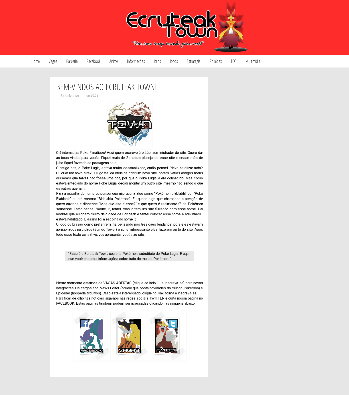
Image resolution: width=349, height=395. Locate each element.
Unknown (72, 96)
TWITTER (156, 298)
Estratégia (194, 61)
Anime (114, 61)
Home (35, 61)
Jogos (174, 61)
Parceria (72, 61)
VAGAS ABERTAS (117, 283)
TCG (233, 61)
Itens (157, 61)
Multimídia (252, 61)
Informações (136, 61)
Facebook (94, 61)
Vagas (53, 61)
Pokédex (215, 61)
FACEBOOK (65, 303)
